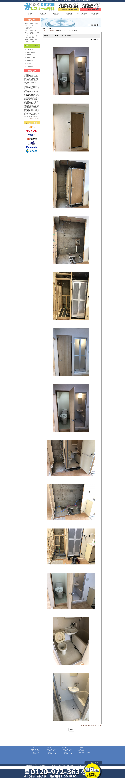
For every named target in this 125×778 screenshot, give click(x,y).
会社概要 (81, 747)
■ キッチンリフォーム (31, 25)
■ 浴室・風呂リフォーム (31, 23)
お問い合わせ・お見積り (85, 752)
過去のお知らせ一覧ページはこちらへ (91, 725)
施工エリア (82, 750)
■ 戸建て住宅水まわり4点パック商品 (31, 40)
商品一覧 (48, 747)
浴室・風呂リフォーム (52, 749)
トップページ (44, 30)
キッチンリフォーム (51, 750)
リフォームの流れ (35, 750)
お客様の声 (33, 753)
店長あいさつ (34, 749)
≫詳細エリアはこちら (34, 118)
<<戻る (71, 729)
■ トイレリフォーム (30, 30)
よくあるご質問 (34, 752)
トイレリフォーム (51, 753)
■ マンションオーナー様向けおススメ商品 (32, 33)
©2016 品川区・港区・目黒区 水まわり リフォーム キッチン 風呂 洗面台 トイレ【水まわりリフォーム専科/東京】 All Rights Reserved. (62, 765)
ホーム (32, 747)
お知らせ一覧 (53, 30)
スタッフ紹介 (82, 749)
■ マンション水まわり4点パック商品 (31, 36)
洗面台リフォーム (51, 752)
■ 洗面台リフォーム (30, 28)
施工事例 (64, 747)
